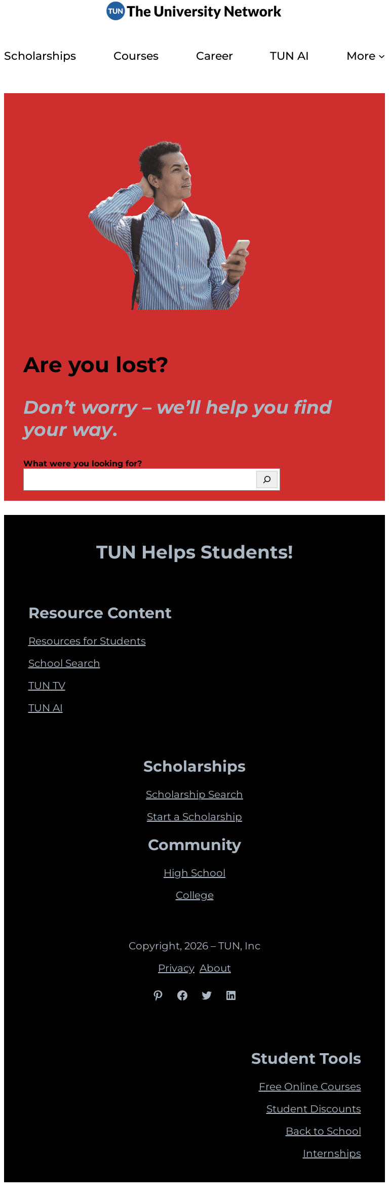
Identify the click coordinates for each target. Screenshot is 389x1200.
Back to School (323, 1131)
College (195, 895)
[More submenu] (381, 56)
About (215, 968)
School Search (64, 663)
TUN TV (46, 685)
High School (194, 873)
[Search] (267, 479)
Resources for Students (87, 641)
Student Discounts (313, 1109)
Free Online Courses (310, 1087)
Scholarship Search (194, 794)
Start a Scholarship (194, 817)
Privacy (176, 968)
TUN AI (45, 708)
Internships (332, 1153)
